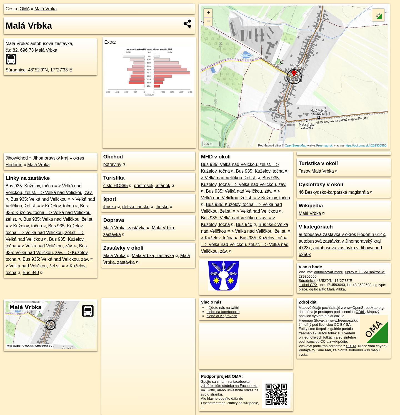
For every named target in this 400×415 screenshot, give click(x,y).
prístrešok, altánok (152, 185)
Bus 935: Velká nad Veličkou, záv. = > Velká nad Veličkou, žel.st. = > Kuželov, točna (49, 266)
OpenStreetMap (295, 145)
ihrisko (109, 206)
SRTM (351, 346)
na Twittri (208, 390)
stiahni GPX (308, 285)
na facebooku (239, 381)
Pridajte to (307, 350)
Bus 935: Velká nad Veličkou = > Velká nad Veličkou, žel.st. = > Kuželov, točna (246, 231)
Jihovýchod (17, 158)
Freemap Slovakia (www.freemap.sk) (328, 320)
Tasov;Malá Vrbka (316, 171)
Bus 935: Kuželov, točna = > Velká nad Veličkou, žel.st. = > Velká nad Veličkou (45, 232)
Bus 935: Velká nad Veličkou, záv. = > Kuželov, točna (47, 252)
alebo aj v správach (222, 316)
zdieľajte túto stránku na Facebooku (229, 386)
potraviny (112, 164)
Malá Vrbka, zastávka (124, 227)
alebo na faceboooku (223, 312)
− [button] (208, 22)
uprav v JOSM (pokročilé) (365, 272)
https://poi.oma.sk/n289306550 (365, 145)
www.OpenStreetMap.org (364, 307)
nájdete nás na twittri (223, 307)
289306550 (307, 276)
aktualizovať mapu (328, 272)
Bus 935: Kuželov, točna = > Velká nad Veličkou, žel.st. (49, 212)
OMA (25, 8)
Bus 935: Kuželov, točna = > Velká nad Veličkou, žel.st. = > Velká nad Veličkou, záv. (245, 244)
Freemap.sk (324, 145)
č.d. (12, 50)
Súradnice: (16, 70)
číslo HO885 (115, 185)
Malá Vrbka (45, 8)
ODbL (360, 312)
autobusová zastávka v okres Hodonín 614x (342, 234)
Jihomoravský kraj (50, 158)
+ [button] (208, 13)
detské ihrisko (135, 206)
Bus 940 (30, 272)
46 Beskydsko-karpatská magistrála (334, 192)
